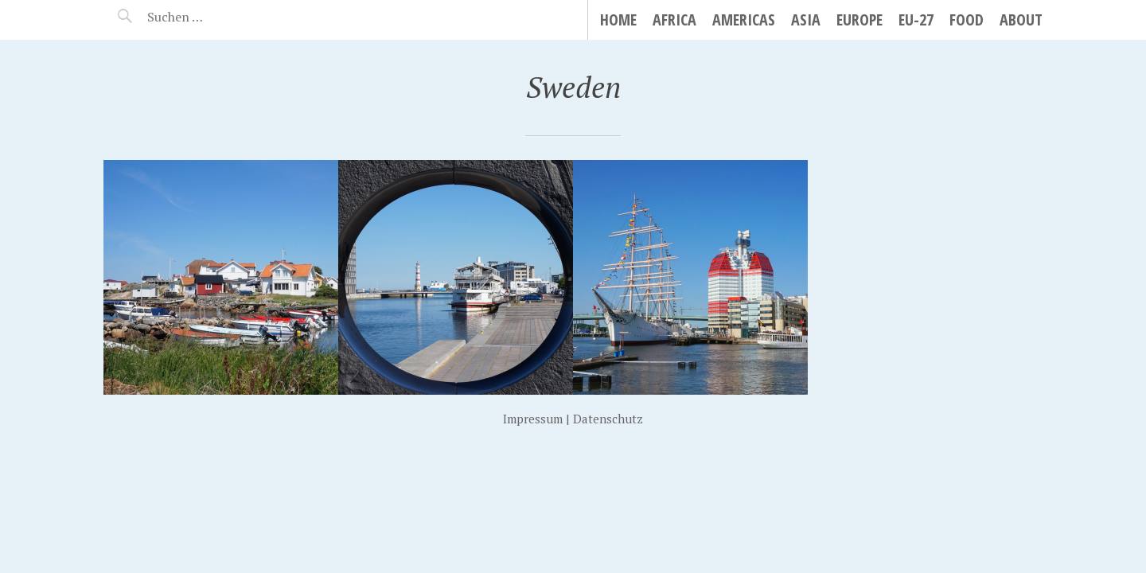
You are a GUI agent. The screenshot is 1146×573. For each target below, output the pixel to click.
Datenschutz (608, 419)
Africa (674, 19)
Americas (743, 19)
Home (618, 19)
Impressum (533, 419)
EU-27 (916, 19)
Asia (806, 19)
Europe (859, 19)
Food (966, 19)
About (1021, 19)
